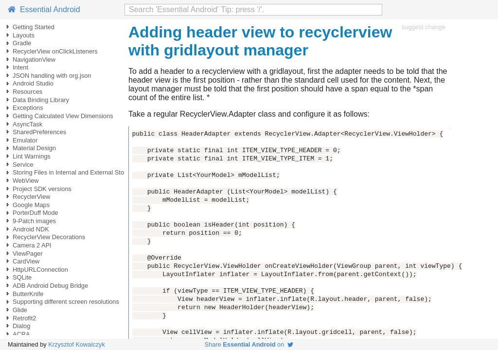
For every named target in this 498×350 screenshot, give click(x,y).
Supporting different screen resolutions (66, 301)
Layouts (24, 35)
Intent (20, 67)
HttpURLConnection (40, 269)
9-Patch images (34, 221)
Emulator (25, 140)
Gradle (22, 43)
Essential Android (44, 9)
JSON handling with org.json (52, 75)
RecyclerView (31, 196)
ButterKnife (28, 294)
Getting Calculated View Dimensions (63, 116)
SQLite (22, 277)
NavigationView (34, 59)
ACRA (21, 334)
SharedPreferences (39, 132)
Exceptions (28, 107)
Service (23, 164)
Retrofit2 (24, 318)
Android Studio (33, 83)
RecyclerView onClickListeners (55, 51)
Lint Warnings (32, 156)
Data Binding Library (41, 100)
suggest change (423, 27)
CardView (26, 261)
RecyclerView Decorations (49, 237)
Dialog (21, 326)
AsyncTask (27, 124)
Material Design (34, 148)
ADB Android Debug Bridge (50, 285)
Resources (27, 91)
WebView (26, 180)
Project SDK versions (42, 188)
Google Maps (31, 205)
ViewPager (28, 253)
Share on (249, 344)
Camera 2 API (32, 245)
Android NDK (31, 229)
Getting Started (33, 27)
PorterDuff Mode (35, 212)
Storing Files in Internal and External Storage (75, 172)
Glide (20, 310)
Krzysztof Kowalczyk (76, 344)
